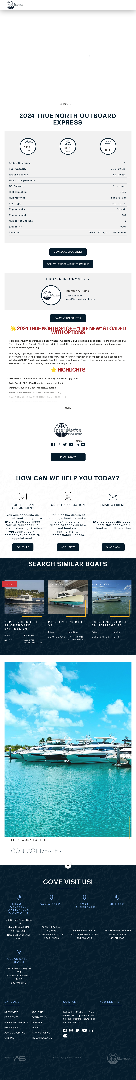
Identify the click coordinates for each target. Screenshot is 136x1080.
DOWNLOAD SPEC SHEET (68, 252)
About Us (38, 1012)
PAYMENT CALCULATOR (68, 318)
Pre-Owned (12, 1017)
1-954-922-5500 (74, 295)
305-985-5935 (18, 931)
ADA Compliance (15, 1033)
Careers (37, 1022)
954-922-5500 (51, 938)
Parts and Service (16, 1022)
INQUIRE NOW (68, 457)
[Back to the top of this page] (68, 865)
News (35, 1027)
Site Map (10, 1038)
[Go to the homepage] (62, 5)
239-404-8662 (18, 983)
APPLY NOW (68, 547)
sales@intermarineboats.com (80, 299)
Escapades (11, 1027)
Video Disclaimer (43, 1038)
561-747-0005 (117, 938)
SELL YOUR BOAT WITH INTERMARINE (68, 264)
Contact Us (39, 1017)
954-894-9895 (84, 938)
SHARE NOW (113, 547)
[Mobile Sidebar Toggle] (126, 5)
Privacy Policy (41, 1033)
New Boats (11, 1012)
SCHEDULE (23, 547)
